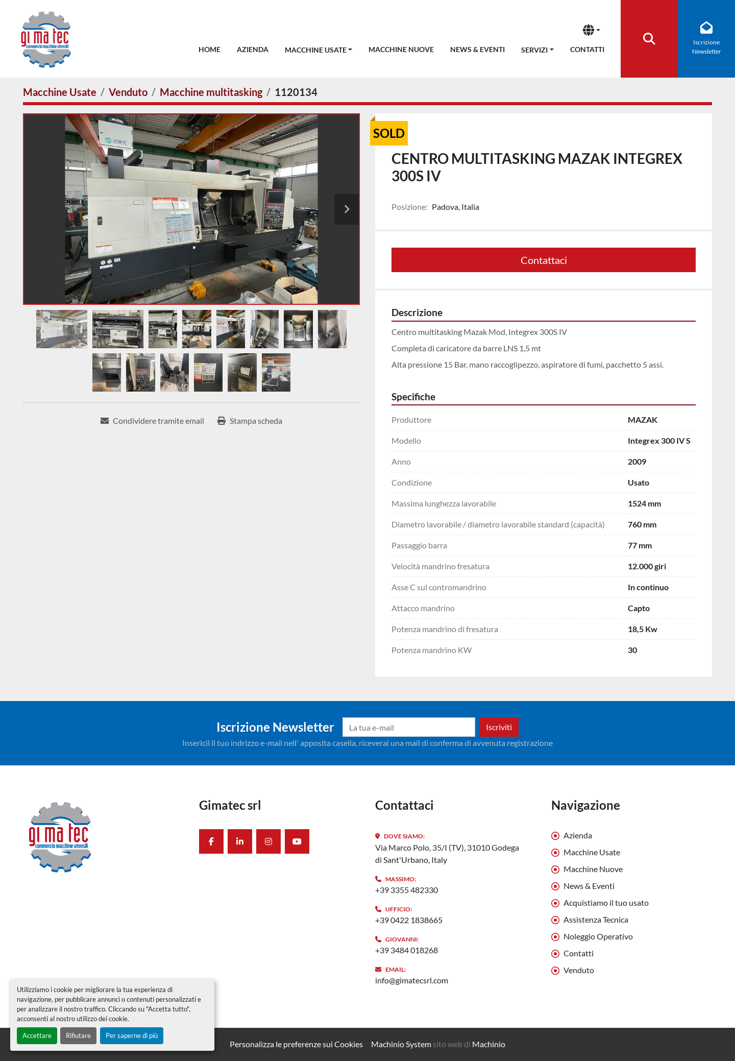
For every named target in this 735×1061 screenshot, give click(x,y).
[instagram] (268, 841)
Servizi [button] (534, 49)
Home (209, 49)
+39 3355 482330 (406, 890)
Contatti (587, 49)
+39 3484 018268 (406, 950)
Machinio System (401, 1044)
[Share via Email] (152, 420)
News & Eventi (477, 49)
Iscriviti (499, 727)
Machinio (488, 1044)
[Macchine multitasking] (211, 92)
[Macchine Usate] (59, 92)
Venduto (579, 970)
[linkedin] (240, 841)
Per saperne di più (132, 1035)
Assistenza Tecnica (596, 919)
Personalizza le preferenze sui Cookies (296, 1044)
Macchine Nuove (401, 49)
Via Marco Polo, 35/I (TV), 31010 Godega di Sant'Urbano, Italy (447, 853)
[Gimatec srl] (103, 836)
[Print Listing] (250, 420)
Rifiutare (78, 1035)
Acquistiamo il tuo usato (606, 902)
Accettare (37, 1035)
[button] (319, 47)
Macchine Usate (316, 49)
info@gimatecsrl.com (411, 980)
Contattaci (544, 260)
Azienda (252, 49)
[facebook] (211, 841)
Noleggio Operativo (598, 936)
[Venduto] (128, 92)
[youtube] (297, 841)
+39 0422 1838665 (409, 920)
